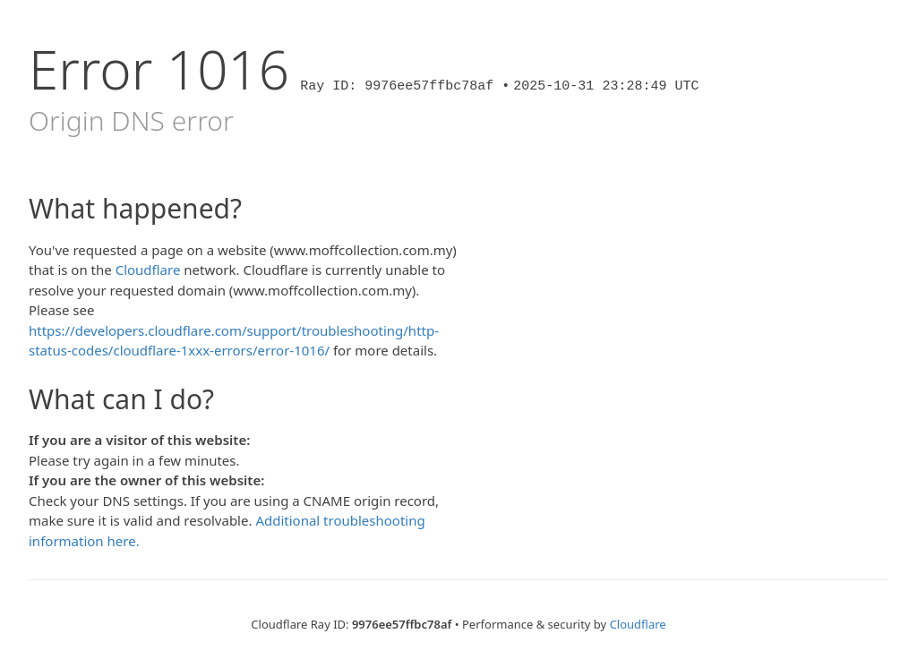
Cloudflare (148, 269)
